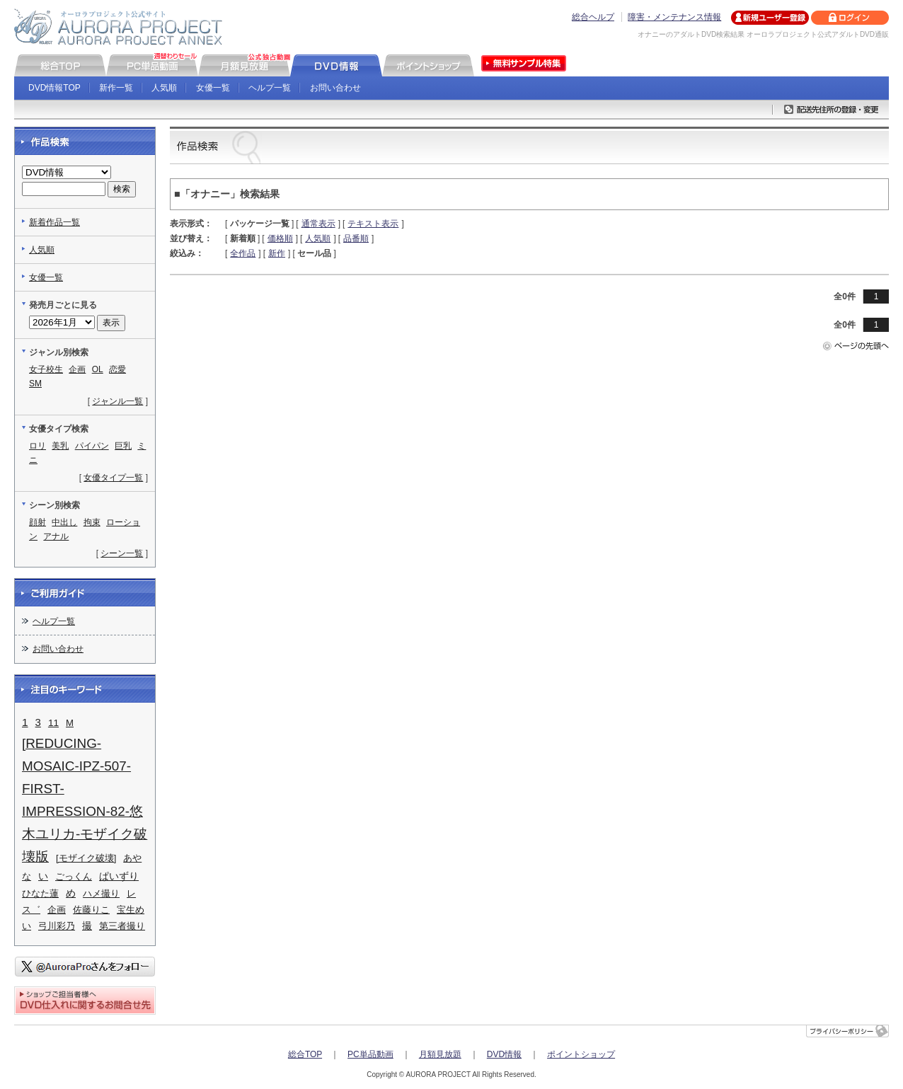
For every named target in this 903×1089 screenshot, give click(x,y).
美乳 (60, 446)
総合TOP (305, 1054)
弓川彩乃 (56, 926)
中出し (64, 522)
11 (53, 723)
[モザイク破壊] (86, 858)
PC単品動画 (370, 1054)
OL (97, 369)
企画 (77, 369)
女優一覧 (213, 88)
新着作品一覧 (54, 222)
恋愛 (117, 369)
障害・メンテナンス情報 (674, 17)
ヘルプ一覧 (269, 88)
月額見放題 (440, 1054)
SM (35, 383)
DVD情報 (504, 1054)
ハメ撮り (101, 893)
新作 (276, 253)
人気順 (164, 88)
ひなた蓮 (40, 893)
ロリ (37, 446)
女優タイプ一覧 (113, 478)
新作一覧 (116, 88)
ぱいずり (119, 876)
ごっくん (73, 876)
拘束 (92, 522)
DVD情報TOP (54, 88)
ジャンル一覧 (117, 401)
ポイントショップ (581, 1054)
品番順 (356, 238)
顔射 (37, 522)
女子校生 (46, 369)
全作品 (242, 253)
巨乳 (123, 446)
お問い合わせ (335, 88)
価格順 (280, 238)
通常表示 (318, 224)
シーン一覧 (121, 553)
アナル (56, 536)
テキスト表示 (372, 224)
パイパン (92, 446)
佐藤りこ (91, 909)
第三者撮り (122, 926)
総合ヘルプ (593, 17)
